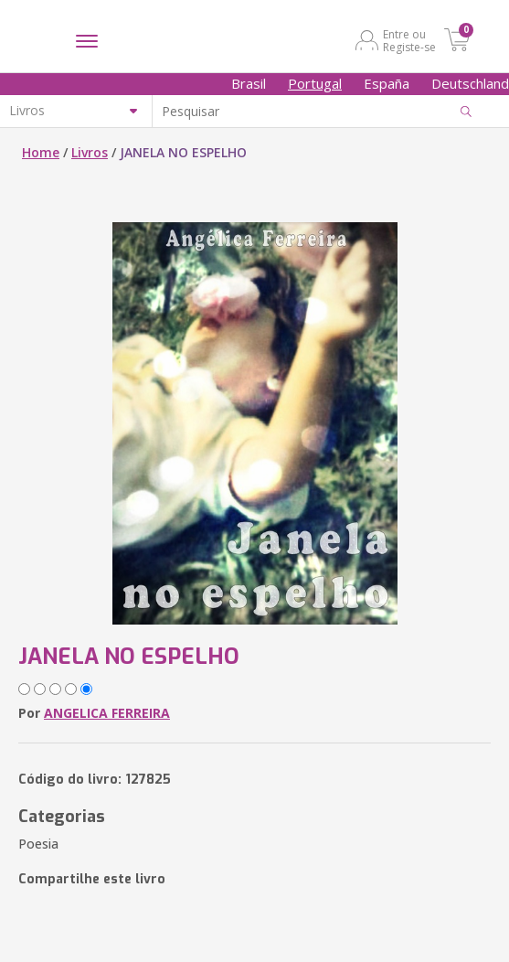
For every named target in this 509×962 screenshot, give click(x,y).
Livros (89, 152)
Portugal (315, 83)
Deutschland (470, 83)
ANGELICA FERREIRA (107, 713)
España (386, 83)
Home (40, 152)
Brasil (248, 83)
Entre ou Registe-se (409, 40)
